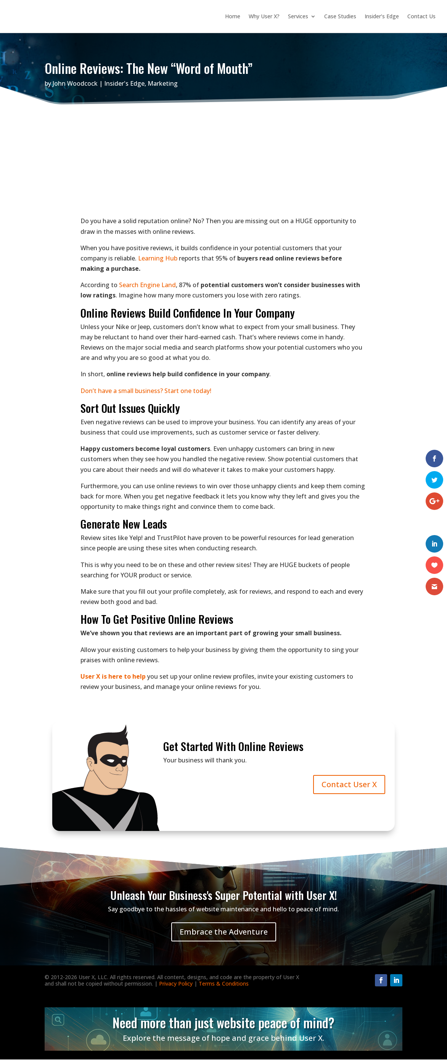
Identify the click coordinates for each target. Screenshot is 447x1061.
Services (298, 17)
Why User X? (264, 17)
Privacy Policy (176, 985)
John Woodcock (75, 85)
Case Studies (340, 17)
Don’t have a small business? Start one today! (145, 392)
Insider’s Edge (382, 17)
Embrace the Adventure (224, 933)
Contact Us (421, 17)
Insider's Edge (124, 85)
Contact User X (349, 786)
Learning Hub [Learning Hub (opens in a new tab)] (157, 260)
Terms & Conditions (224, 985)
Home (232, 17)
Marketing (163, 85)
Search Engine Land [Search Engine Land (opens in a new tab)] (147, 286)
